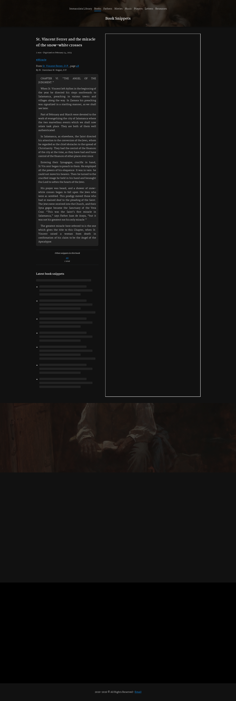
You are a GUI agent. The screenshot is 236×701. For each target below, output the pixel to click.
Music (128, 9)
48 (77, 66)
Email (138, 692)
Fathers (107, 9)
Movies (118, 9)
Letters (149, 9)
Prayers (138, 9)
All (67, 258)
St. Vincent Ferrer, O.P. (55, 66)
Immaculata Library (80, 9)
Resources (161, 9)
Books (97, 9)
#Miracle (41, 60)
